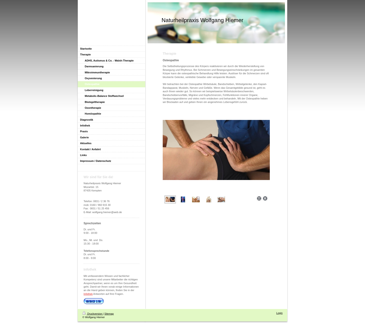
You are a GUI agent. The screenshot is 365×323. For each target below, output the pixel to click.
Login (279, 313)
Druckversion (92, 313)
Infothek (88, 293)
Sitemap (109, 313)
